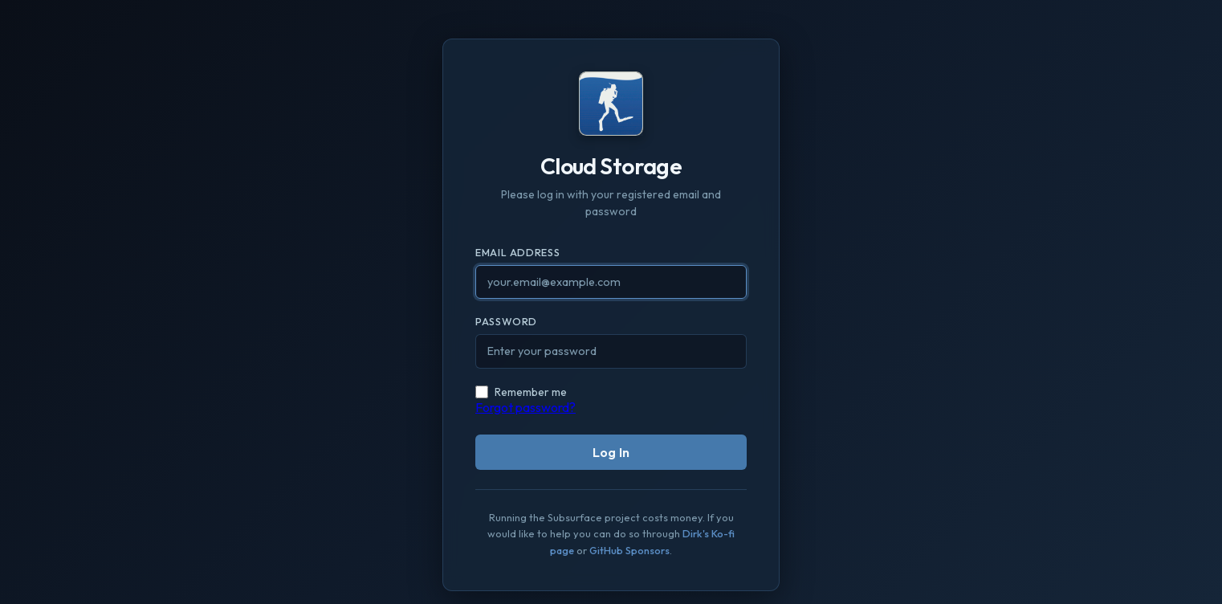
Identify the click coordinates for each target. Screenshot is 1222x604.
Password (506, 321)
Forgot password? (525, 407)
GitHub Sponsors (629, 550)
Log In (611, 452)
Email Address (517, 252)
